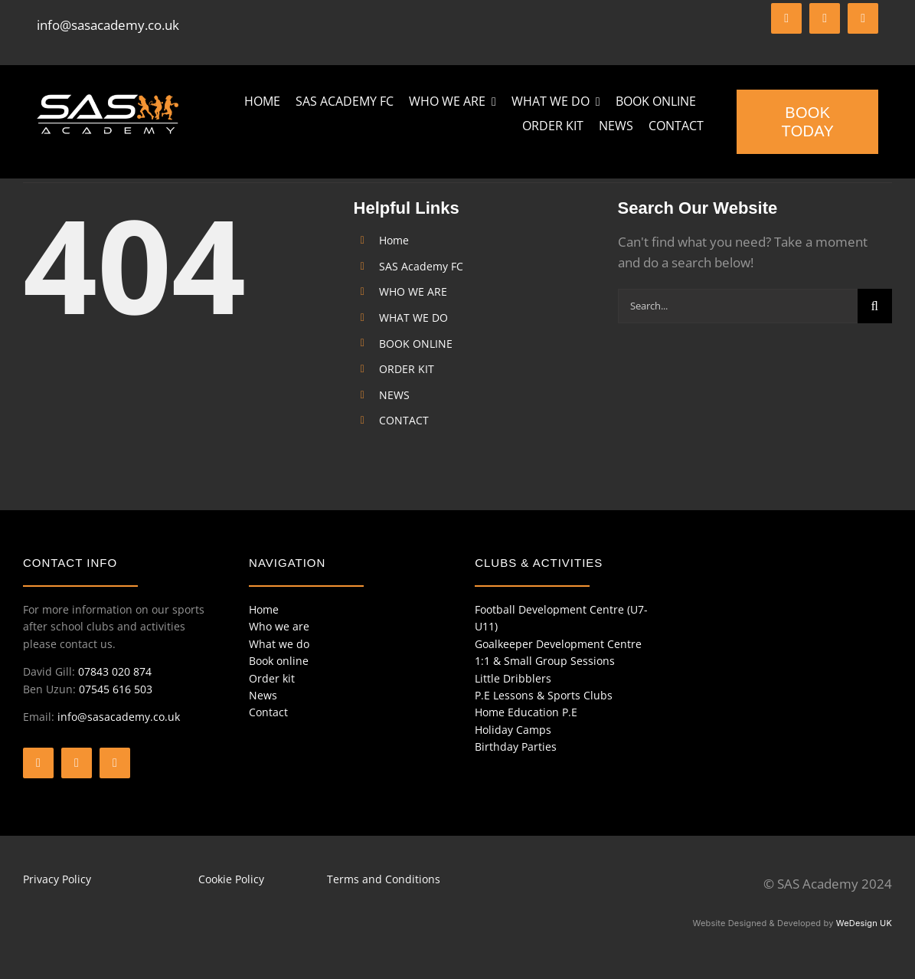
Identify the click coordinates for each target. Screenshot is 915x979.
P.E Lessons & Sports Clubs (544, 695)
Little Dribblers (513, 678)
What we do (279, 644)
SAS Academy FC (421, 266)
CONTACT (404, 420)
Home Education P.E (526, 712)
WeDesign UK (864, 923)
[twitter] (824, 18)
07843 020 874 (115, 671)
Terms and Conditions (383, 879)
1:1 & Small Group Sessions (545, 660)
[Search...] (738, 306)
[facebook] (786, 18)
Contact (268, 712)
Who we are (279, 626)
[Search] (875, 306)
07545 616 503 (115, 689)
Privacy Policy (57, 879)
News (263, 695)
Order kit (272, 678)
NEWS (394, 395)
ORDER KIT (406, 369)
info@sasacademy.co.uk (108, 25)
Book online (279, 660)
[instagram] (863, 18)
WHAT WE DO (413, 317)
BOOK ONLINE (416, 343)
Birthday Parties (516, 746)
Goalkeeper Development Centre (558, 644)
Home (394, 240)
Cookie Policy (231, 879)
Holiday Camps (513, 729)
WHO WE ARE (413, 291)
